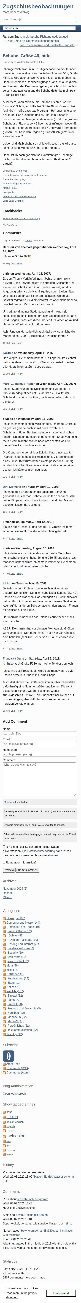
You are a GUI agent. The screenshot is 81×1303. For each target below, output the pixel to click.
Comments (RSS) (17, 1068)
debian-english (15, 1122)
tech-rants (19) (16, 956)
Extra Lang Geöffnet (13, 200)
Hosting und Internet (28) (23, 944)
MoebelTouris (10, 188)
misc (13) (12, 969)
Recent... (8, 892)
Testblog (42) (14, 1034)
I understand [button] (61, 1293)
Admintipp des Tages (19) (23, 926)
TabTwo (8, 353)
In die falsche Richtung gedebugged (45, 36)
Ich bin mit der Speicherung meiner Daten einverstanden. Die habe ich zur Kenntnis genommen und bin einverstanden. (37, 851)
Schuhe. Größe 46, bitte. (27, 55)
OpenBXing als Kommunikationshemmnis (32, 40)
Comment (9, 760)
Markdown (9, 802)
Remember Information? (21, 862)
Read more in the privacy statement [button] (21, 1295)
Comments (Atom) (17, 1072)
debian (12, 1117)
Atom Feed (13, 1063)
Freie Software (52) (19, 931)
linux (8, 1146)
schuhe (43, 175)
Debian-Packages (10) (24, 939)
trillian (7, 583)
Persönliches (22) (18, 1025)
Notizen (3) (13, 987)
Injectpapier (9, 192)
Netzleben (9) (14, 974)
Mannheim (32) (17, 1017)
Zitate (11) (13, 982)
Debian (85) (16, 935)
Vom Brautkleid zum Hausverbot (19, 196)
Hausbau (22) (16, 1012)
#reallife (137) (15, 991)
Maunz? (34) (15, 1021)
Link (12, 263)
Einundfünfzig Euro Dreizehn (17, 183)
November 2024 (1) (15, 888)
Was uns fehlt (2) (18, 961)
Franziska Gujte (13, 658)
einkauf (34, 175)
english (10, 1126)
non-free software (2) (20, 948)
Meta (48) (12, 965)
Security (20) (15, 952)
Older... (7, 897)
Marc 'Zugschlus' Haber (19, 383)
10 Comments (19, 170)
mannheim (10, 1150)
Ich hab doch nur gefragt (32, 1199)
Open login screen (14, 1093)
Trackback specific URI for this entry (21, 218)
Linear (28, 240)
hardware (10, 1131)
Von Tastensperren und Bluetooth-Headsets (47, 45)
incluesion (15, 1135)
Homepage (10, 749)
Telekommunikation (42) (22, 1029)
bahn (9, 1112)
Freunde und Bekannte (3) (24, 1008)
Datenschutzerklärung (41, 851)
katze (8, 1142)
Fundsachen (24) (18, 978)
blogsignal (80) (15, 918)
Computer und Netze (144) (23, 922)
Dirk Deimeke (12, 486)
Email (6, 739)
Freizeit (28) (15, 1004)
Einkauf (6, 170)
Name (6, 729)
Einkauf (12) (15, 995)
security (9, 1154)
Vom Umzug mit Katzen (33, 1214)
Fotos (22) (13, 999)
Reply (20, 263)
